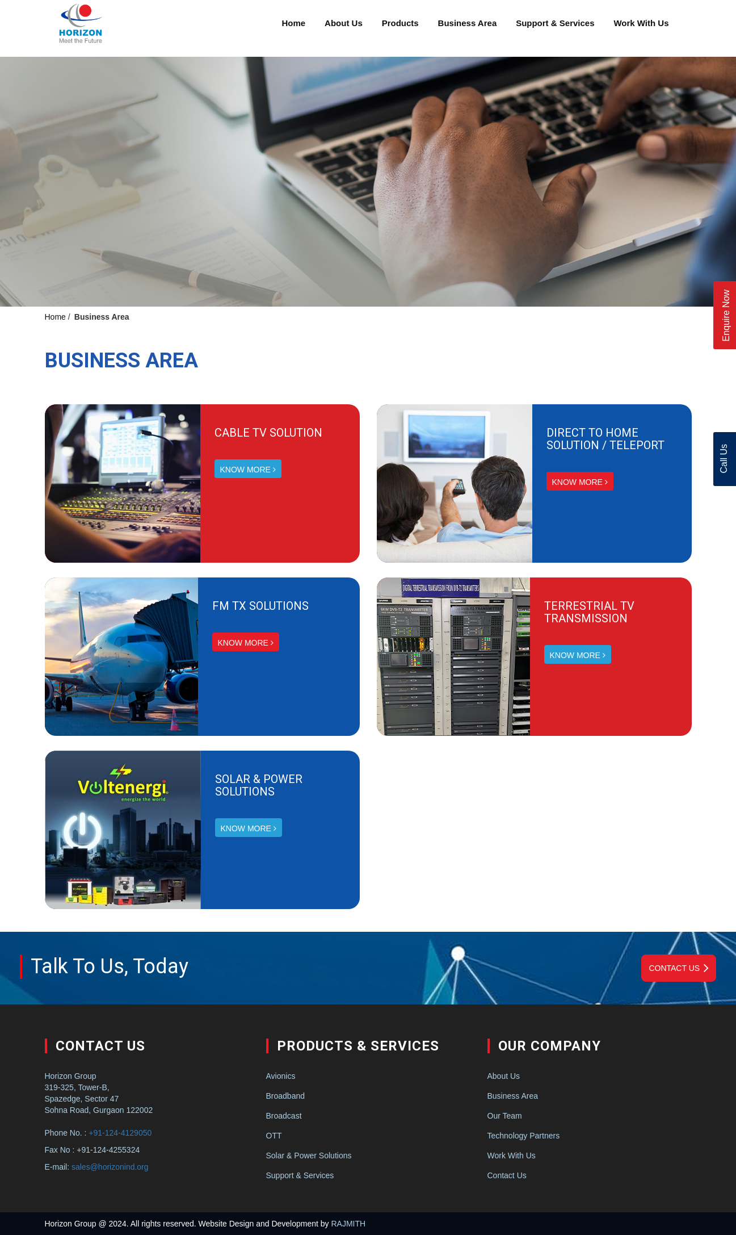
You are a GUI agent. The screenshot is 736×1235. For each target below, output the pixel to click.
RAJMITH (348, 1223)
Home (294, 23)
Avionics (281, 1076)
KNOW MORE (248, 469)
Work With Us (640, 23)
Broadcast (284, 1115)
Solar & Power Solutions (309, 1155)
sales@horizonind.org (110, 1166)
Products (400, 23)
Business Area (467, 23)
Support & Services (555, 23)
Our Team (504, 1115)
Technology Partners (523, 1135)
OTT (274, 1135)
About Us (344, 23)
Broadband (285, 1095)
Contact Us (679, 968)
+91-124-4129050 (120, 1132)
